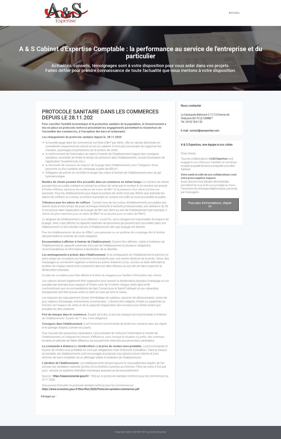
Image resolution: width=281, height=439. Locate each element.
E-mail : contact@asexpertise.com (200, 130)
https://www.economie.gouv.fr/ (71, 376)
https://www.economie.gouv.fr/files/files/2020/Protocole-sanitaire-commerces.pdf (90, 389)
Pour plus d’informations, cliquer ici (210, 204)
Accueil (234, 13)
